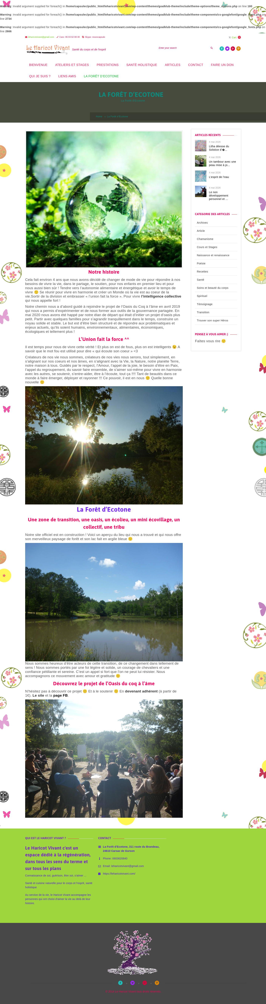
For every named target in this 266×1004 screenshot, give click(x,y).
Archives (202, 222)
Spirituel (202, 296)
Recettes (202, 271)
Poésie (201, 263)
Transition (203, 312)
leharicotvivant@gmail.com (41, 37)
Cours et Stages (207, 247)
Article (201, 230)
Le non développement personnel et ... (218, 195)
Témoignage (205, 304)
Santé (200, 279)
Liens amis (67, 76)
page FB (60, 695)
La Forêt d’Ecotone (101, 76)
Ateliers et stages (72, 65)
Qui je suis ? (40, 76)
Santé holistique (141, 65)
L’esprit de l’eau (219, 177)
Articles (172, 65)
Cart (232, 37)
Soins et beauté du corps (213, 287)
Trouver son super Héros (212, 320)
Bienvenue (38, 65)
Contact (195, 65)
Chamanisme (205, 238)
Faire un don (222, 65)
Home (99, 116)
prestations (108, 65)
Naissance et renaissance (213, 255)
